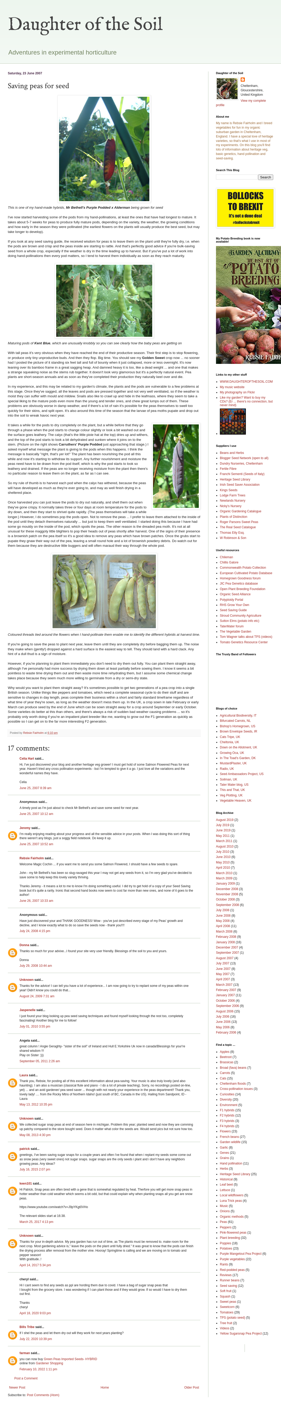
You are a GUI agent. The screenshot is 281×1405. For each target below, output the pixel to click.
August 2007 (224, 958)
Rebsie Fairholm (32, 858)
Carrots (225, 1073)
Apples (224, 1052)
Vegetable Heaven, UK (235, 800)
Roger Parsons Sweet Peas (239, 522)
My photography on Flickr (237, 392)
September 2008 (227, 905)
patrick (25, 1149)
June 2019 (223, 830)
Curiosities (227, 1094)
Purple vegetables (232, 1259)
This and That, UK (232, 790)
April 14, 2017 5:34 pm (35, 1265)
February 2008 (226, 937)
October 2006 (225, 1000)
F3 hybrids (227, 1121)
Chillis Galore (229, 562)
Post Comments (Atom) (43, 1395)
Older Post (191, 1387)
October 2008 (225, 899)
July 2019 (222, 825)
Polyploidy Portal (231, 600)
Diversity (226, 1099)
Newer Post (17, 1387)
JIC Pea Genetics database (239, 583)
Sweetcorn (227, 1307)
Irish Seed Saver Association (240, 485)
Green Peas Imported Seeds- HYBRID (70, 1359)
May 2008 (223, 921)
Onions (225, 1211)
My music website (232, 387)
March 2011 (224, 841)
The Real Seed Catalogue (238, 527)
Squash (225, 1296)
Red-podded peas (232, 1270)
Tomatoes (226, 1312)
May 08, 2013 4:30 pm (35, 1135)
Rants (224, 1264)
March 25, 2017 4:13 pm (36, 1222)
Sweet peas (228, 1302)
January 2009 (225, 883)
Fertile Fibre (228, 469)
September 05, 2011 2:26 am (40, 1061)
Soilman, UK (228, 779)
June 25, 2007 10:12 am (36, 814)
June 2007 (223, 969)
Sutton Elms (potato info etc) (239, 621)
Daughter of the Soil (85, 25)
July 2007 (222, 963)
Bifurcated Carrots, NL (235, 721)
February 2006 (226, 1032)
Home (105, 1387)
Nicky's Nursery (230, 506)
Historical (226, 1179)
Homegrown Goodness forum (240, 578)
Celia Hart (27, 758)
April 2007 (223, 979)
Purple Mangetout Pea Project (240, 1254)
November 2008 (227, 894)
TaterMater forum (232, 626)
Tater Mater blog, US (234, 784)
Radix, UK (227, 769)
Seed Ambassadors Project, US (242, 774)
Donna (24, 945)
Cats (223, 1078)
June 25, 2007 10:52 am (36, 844)
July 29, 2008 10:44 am (36, 966)
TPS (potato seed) (232, 1317)
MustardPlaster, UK (233, 763)
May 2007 (223, 974)
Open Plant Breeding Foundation (242, 589)
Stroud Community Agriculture (240, 615)
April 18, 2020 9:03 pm (35, 1313)
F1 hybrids (227, 1110)
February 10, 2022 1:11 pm (38, 1369)
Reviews (226, 1275)
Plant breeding (230, 1238)
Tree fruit (226, 1323)
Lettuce (225, 1190)
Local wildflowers (232, 1195)
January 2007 (225, 995)
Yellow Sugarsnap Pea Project (241, 1333)
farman (25, 1353)
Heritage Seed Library (235, 479)
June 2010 (223, 857)
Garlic (224, 1147)
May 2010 (223, 862)
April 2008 (223, 926)
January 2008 (225, 942)
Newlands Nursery (232, 500)
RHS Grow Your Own (234, 605)
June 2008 (223, 915)
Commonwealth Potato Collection (243, 567)
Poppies (225, 1243)
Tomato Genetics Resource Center (244, 642)
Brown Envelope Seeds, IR (238, 731)
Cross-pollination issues (236, 1089)
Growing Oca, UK (232, 753)
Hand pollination (231, 1163)
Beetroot (226, 1057)
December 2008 (227, 889)
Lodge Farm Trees (232, 495)
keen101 (26, 1183)
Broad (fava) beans (233, 1068)
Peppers (226, 1227)
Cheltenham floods (233, 1083)
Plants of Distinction (233, 517)
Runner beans (229, 1280)
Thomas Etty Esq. (232, 533)
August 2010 (224, 846)
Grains (224, 1158)
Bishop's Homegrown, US (237, 726)
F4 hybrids (227, 1126)
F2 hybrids (227, 1115)
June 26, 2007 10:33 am (36, 901)
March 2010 (224, 873)
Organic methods (232, 1216)
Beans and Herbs (232, 453)
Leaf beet (226, 1184)
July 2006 (222, 1016)
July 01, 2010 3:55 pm (35, 1026)
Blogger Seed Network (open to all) (244, 458)
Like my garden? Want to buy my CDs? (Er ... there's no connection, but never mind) (246, 401)
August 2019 (224, 820)
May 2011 (223, 836)
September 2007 (227, 952)
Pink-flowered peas (233, 1232)
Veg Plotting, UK (231, 795)
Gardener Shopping (49, 1363)
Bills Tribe (27, 1327)
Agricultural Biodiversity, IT (238, 715)
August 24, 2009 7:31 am (37, 996)
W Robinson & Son (233, 538)
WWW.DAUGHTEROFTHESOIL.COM (246, 381)
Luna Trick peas (231, 1201)
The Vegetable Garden (235, 631)
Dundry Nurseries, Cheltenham (241, 463)
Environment (228, 1105)
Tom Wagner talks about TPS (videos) (246, 637)
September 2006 (227, 1006)
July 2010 (222, 852)
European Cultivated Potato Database (246, 573)
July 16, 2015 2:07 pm (35, 1169)
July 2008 (222, 910)
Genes (224, 1153)
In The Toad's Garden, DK (238, 758)
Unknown (27, 980)
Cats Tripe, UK (230, 737)
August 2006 (224, 1011)
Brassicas (226, 1062)
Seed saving (228, 1286)
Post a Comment (25, 1378)
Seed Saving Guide (233, 610)
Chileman (226, 557)
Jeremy (25, 828)
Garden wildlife (230, 1142)
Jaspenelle (27, 1010)
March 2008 (224, 931)
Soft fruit (226, 1291)
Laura (24, 1075)
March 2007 (224, 985)
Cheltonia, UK (229, 742)
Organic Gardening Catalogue (240, 511)
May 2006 (223, 1027)
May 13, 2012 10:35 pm (36, 1104)
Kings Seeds (228, 490)
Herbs (224, 1168)
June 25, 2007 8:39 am (36, 788)
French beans (229, 1137)
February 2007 (226, 990)
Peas (223, 1222)
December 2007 (227, 947)
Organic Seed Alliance (235, 594)
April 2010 (223, 867)
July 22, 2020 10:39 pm (36, 1339)
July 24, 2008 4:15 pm (35, 931)
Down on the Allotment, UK (238, 747)
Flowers (225, 1131)
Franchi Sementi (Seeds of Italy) (242, 474)
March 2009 (224, 878)
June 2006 (223, 1022)
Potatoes (226, 1248)
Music (224, 1206)
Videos (224, 1328)
